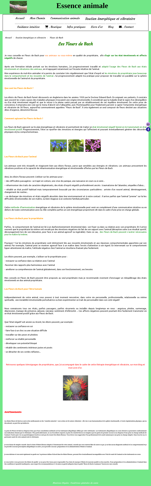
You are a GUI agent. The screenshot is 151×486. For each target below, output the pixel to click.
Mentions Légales (61, 483)
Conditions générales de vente (84, 483)
